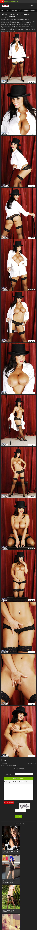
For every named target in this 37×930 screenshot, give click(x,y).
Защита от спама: (9, 802)
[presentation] (5, 781)
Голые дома (3, 924)
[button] (5, 781)
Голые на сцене (12, 765)
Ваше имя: (9, 774)
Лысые (2, 926)
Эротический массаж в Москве (8, 922)
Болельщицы (4, 928)
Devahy (5, 6)
